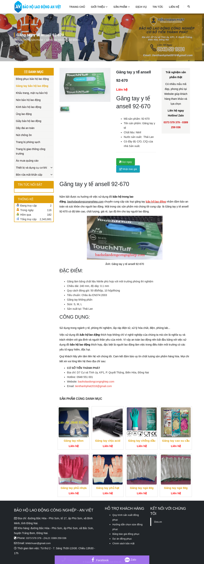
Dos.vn (158, 521)
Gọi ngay (125, 161)
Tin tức (158, 6)
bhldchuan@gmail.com (39, 542)
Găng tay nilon (73, 440)
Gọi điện (70, 560)
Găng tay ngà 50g (176, 487)
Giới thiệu (99, 6)
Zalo (130, 559)
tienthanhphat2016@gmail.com (93, 386)
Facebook (100, 560)
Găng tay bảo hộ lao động (62, 40)
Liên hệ (174, 6)
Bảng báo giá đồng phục (126, 533)
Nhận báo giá (128, 169)
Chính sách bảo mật (124, 542)
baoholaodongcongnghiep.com (96, 381)
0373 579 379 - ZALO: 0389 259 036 (47, 538)
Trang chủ (77, 6)
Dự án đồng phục (122, 537)
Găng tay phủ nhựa (74, 487)
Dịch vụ (141, 6)
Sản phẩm (121, 6)
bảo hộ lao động (156, 201)
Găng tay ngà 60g (141, 487)
